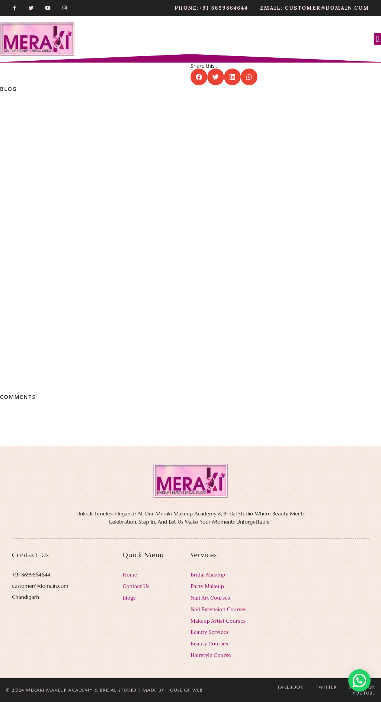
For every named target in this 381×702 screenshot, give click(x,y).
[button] (377, 39)
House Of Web (184, 690)
